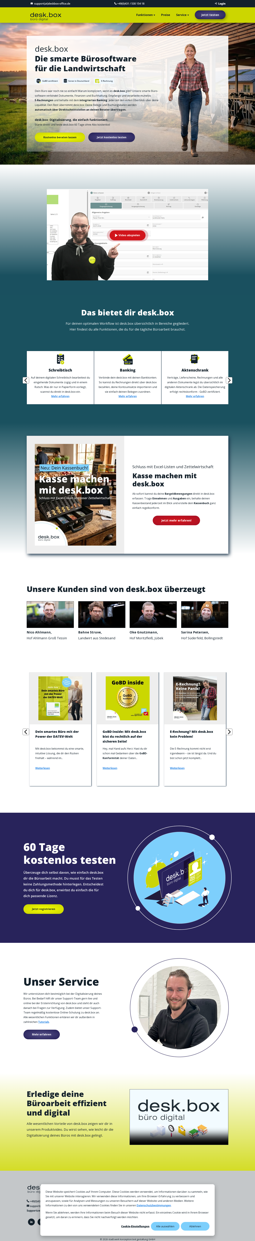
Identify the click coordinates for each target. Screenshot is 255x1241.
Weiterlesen (42, 767)
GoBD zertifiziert (47, 81)
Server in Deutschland (76, 81)
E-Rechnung (104, 81)
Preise (165, 15)
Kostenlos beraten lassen (59, 137)
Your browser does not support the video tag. (50, 613)
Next (229, 379)
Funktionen (144, 15)
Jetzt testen (210, 15)
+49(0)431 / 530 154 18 (128, 3)
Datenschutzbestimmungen (154, 1205)
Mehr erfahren (60, 395)
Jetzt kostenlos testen (111, 137)
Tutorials (43, 1021)
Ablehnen (195, 1226)
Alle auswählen (165, 1226)
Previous (26, 379)
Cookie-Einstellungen (135, 1226)
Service (181, 15)
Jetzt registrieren (43, 908)
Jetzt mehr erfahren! (176, 519)
